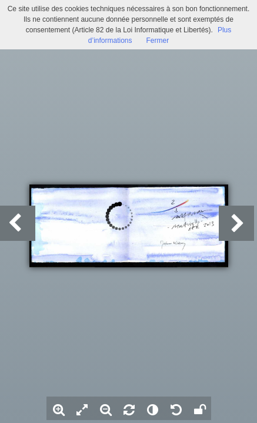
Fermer (157, 40)
